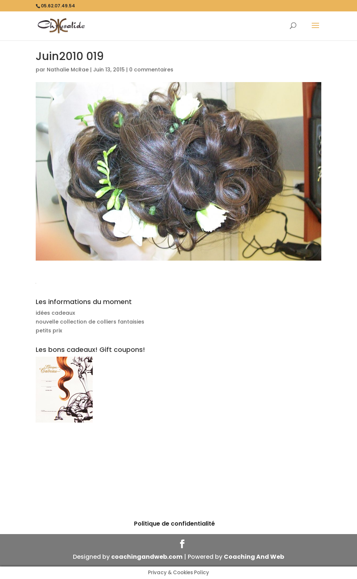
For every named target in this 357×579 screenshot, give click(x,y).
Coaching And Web (254, 556)
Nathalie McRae (68, 69)
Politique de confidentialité (174, 523)
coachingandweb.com (147, 556)
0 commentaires (151, 69)
